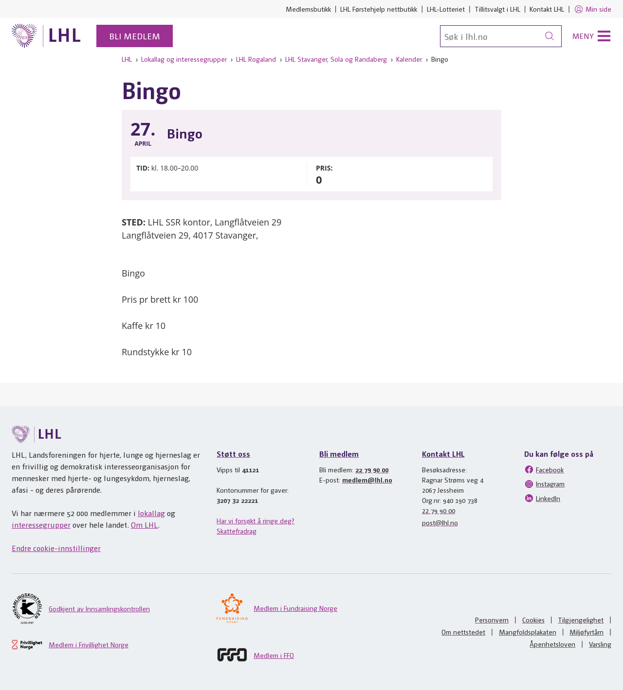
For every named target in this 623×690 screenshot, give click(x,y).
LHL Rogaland (256, 58)
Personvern (492, 619)
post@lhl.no (440, 522)
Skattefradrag (237, 530)
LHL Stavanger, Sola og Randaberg (336, 58)
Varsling (600, 643)
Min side (592, 9)
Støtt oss (233, 453)
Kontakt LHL (547, 8)
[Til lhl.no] (46, 36)
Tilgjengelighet (581, 619)
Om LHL (144, 524)
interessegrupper (41, 524)
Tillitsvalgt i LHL (497, 8)
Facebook (544, 469)
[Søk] (501, 36)
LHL (127, 58)
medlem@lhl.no (367, 479)
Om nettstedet (463, 631)
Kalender (409, 58)
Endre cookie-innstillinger (56, 548)
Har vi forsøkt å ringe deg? (255, 520)
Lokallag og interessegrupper (184, 58)
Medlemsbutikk (308, 8)
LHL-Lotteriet (446, 8)
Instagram (544, 484)
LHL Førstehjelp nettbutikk (378, 8)
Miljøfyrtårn (586, 631)
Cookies (533, 619)
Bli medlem (134, 35)
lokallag (151, 513)
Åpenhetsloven (552, 643)
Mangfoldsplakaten (527, 631)
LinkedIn (542, 498)
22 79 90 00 (371, 469)
